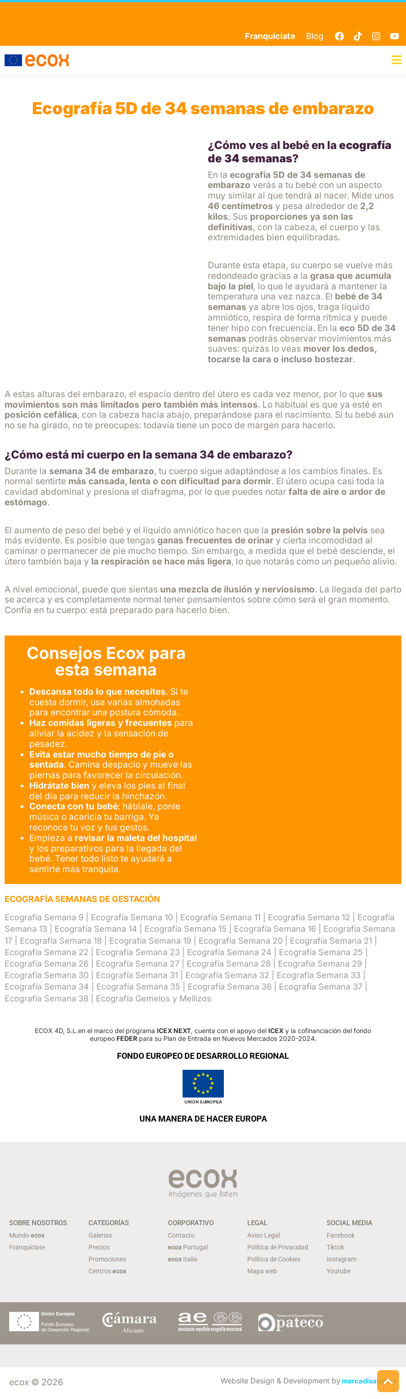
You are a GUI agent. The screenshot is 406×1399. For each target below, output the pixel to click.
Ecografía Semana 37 (320, 988)
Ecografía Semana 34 (47, 988)
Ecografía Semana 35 (138, 988)
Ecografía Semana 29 (320, 964)
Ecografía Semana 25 (321, 953)
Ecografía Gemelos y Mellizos (153, 999)
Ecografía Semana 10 (132, 918)
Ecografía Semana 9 (44, 918)
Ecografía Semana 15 (186, 930)
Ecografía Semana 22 (47, 953)
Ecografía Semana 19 (150, 941)
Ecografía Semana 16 (275, 930)
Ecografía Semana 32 (227, 976)
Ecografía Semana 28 (229, 964)
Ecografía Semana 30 (47, 976)
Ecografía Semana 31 (137, 976)
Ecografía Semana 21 (331, 941)
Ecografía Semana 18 (61, 941)
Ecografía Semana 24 (229, 953)
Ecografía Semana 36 (230, 988)
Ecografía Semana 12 (309, 918)
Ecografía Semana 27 (137, 964)
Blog (314, 36)
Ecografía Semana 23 (138, 953)
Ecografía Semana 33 (319, 976)
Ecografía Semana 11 (220, 918)
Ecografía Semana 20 (241, 941)
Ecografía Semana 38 (47, 999)
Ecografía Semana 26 (47, 964)
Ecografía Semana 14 (96, 930)
